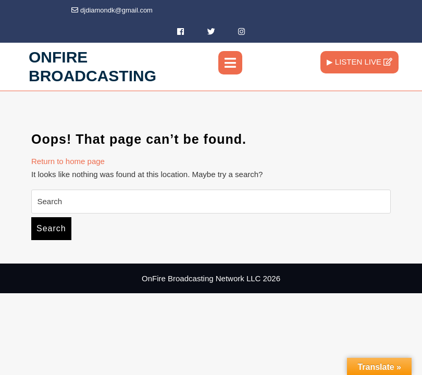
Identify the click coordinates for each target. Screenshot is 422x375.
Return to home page (68, 161)
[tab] (230, 62)
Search (51, 228)
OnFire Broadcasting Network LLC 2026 (211, 278)
